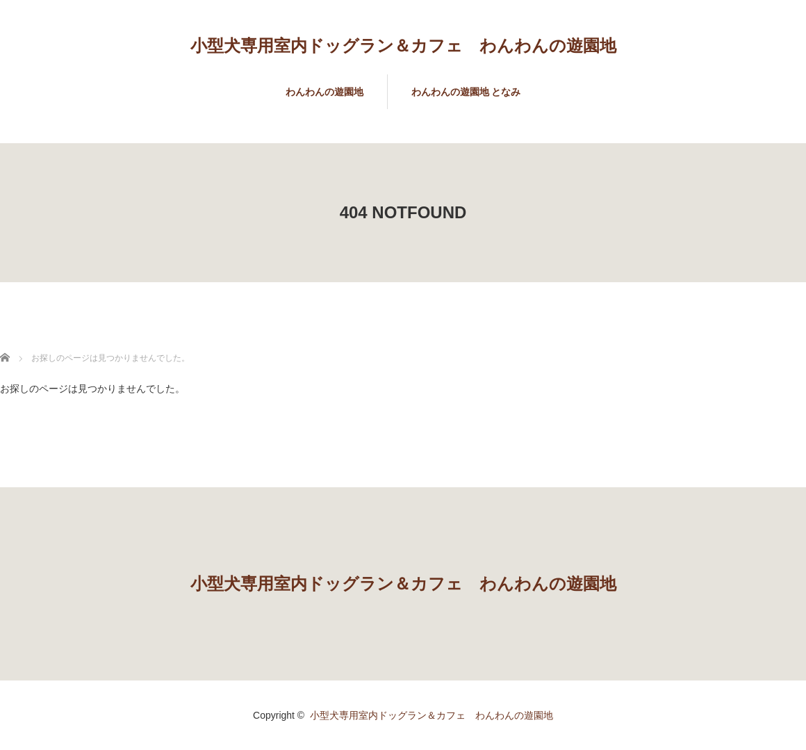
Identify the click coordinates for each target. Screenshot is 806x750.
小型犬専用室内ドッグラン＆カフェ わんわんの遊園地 (403, 45)
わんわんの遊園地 (324, 91)
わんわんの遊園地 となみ (466, 91)
